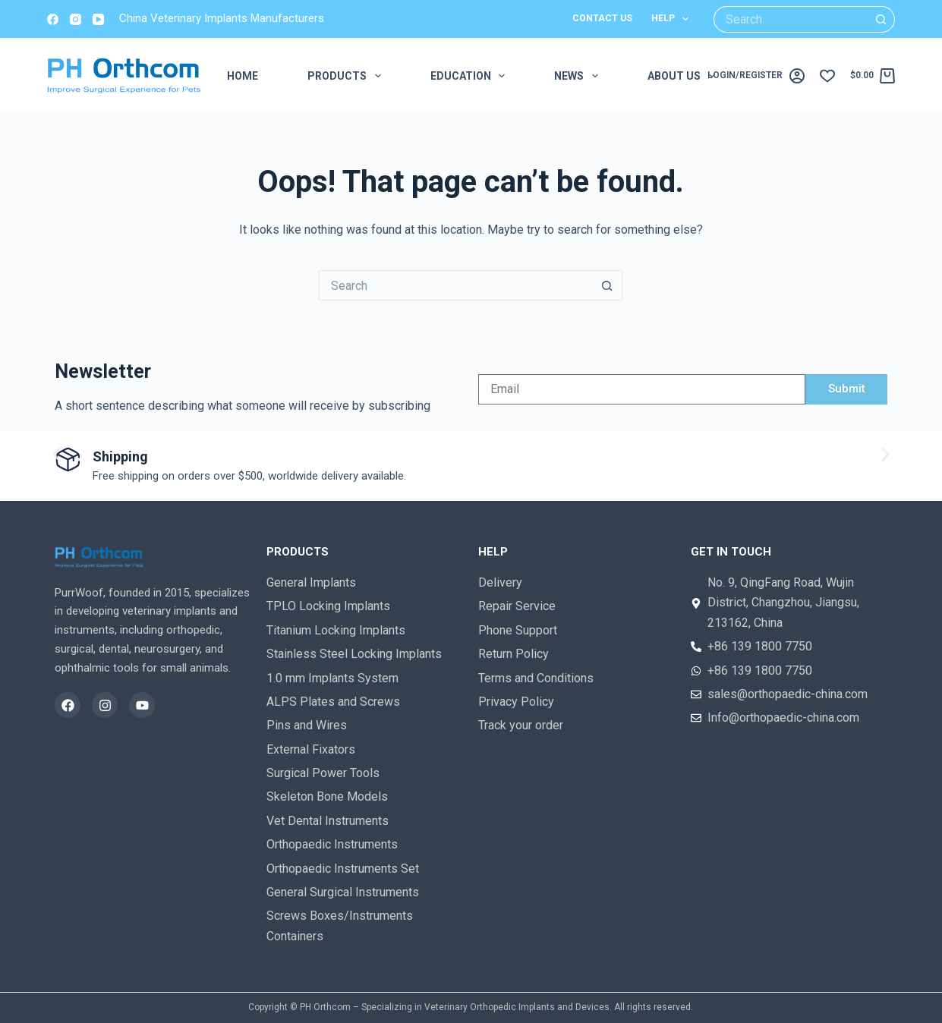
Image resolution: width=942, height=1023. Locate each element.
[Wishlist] (827, 75)
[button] (56, 454)
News (579, 76)
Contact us (602, 18)
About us (684, 76)
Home (242, 76)
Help (673, 19)
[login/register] (755, 75)
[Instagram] (75, 19)
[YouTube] (98, 19)
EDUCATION (471, 76)
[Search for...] (791, 19)
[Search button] (881, 19)
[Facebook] (52, 19)
